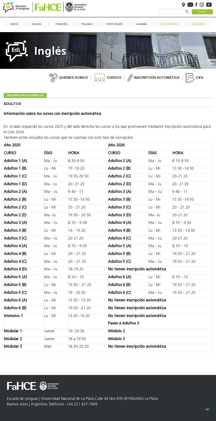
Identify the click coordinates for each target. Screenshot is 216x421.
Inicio (14, 24)
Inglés (36, 24)
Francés (61, 24)
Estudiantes (169, 24)
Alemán (141, 24)
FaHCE (202, 12)
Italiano (87, 24)
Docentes (198, 24)
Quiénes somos (73, 78)
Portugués (115, 24)
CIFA (199, 78)
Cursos (114, 78)
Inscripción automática (157, 78)
